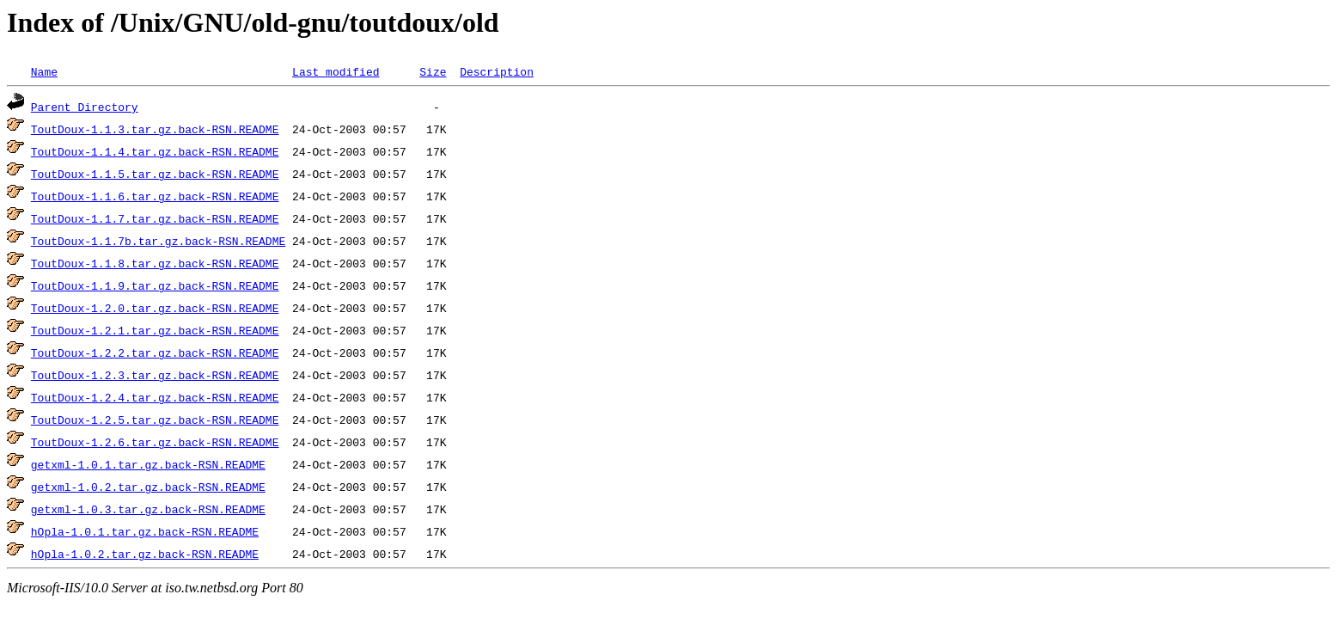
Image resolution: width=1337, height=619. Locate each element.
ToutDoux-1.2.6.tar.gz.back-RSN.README (155, 442)
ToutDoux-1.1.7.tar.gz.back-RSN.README (155, 218)
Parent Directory (84, 106)
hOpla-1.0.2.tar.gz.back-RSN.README (145, 553)
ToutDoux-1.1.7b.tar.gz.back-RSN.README (158, 240)
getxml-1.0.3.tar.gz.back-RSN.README (148, 509)
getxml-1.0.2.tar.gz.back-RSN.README (148, 486)
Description (497, 71)
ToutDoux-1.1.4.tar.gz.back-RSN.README (155, 151)
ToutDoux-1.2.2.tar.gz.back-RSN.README (155, 352)
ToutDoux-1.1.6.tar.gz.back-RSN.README (155, 196)
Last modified (335, 71)
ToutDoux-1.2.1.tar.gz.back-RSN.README (155, 330)
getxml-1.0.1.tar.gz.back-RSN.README (148, 464)
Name (44, 71)
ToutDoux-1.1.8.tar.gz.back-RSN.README (155, 263)
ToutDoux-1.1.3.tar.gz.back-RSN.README (155, 129)
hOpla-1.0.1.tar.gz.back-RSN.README (145, 531)
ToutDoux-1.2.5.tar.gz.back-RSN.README (155, 419)
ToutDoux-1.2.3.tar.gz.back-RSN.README (155, 375)
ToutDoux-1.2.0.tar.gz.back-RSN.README (155, 308)
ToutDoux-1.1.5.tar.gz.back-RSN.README (155, 173)
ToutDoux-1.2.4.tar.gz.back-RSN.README (155, 397)
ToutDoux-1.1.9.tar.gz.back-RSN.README (155, 285)
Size (432, 71)
